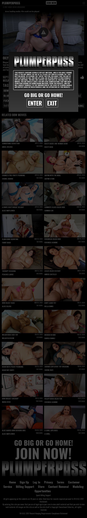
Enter (35, 103)
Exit (52, 103)
